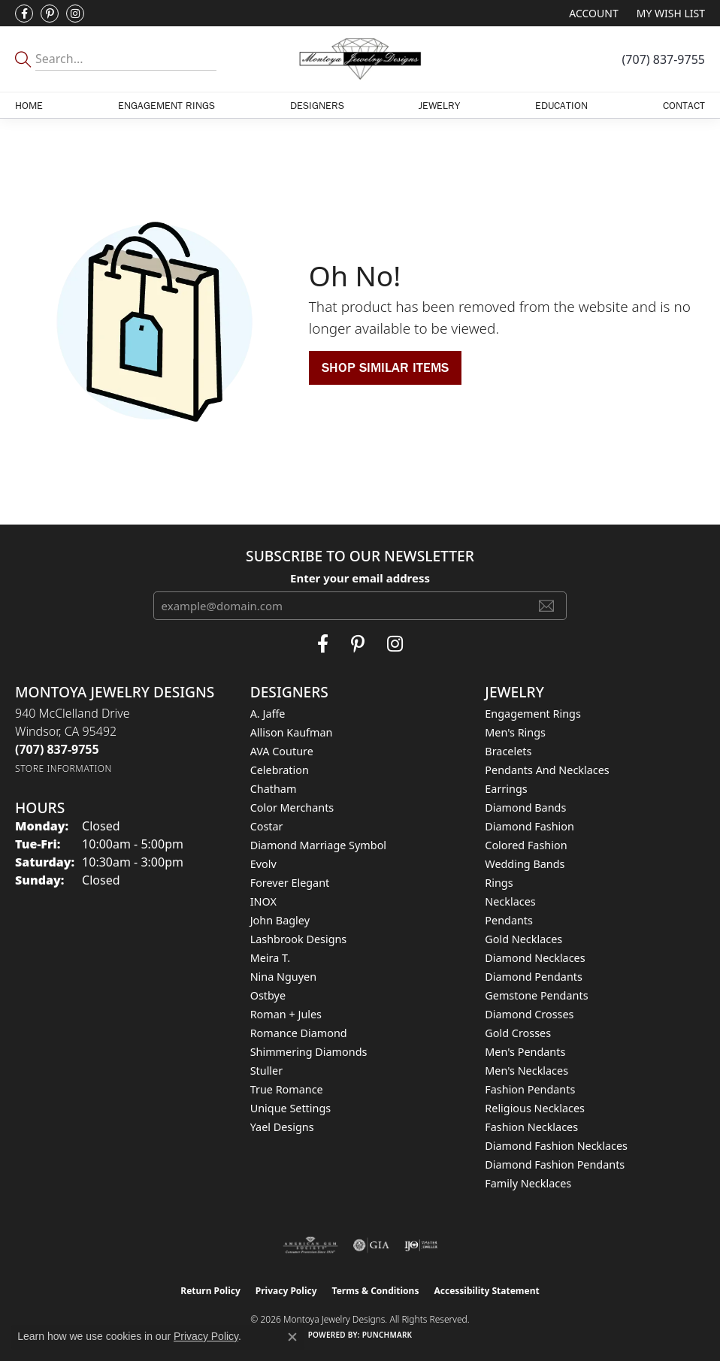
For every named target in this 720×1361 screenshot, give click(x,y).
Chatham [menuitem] (273, 789)
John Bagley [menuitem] (280, 920)
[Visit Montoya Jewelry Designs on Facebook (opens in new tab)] (24, 14)
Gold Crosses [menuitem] (518, 1033)
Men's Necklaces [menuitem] (526, 1070)
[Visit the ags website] (310, 1245)
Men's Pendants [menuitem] (525, 1052)
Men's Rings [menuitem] (515, 732)
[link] (663, 59)
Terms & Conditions (375, 1290)
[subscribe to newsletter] (546, 605)
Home (29, 105)
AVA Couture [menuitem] (281, 751)
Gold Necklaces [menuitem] (523, 939)
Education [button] (561, 105)
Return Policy (210, 1290)
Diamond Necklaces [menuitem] (535, 958)
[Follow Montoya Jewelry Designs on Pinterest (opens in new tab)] (50, 14)
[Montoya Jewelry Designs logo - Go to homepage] (359, 59)
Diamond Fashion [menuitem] (529, 826)
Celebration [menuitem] (279, 770)
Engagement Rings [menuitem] (533, 713)
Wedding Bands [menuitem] (524, 864)
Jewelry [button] (439, 105)
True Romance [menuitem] (286, 1089)
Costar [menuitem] (266, 826)
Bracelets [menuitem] (508, 751)
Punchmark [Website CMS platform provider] (387, 1334)
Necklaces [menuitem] (510, 901)
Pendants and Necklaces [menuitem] (547, 770)
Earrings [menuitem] (506, 789)
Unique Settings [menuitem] (290, 1108)
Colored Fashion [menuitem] (526, 845)
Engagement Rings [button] (166, 105)
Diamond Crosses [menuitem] (529, 1014)
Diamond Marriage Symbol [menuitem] (318, 845)
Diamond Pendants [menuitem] (533, 976)
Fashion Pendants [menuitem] (530, 1089)
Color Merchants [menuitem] (292, 807)
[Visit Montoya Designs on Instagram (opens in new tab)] (75, 14)
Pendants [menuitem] (509, 920)
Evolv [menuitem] (263, 864)
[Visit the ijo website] (421, 1245)
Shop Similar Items (385, 367)
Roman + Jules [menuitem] (286, 1014)
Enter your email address (360, 577)
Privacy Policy (286, 1290)
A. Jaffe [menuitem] (268, 713)
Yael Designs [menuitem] (282, 1127)
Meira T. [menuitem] (270, 958)
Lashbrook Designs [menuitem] (298, 939)
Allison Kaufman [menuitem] (291, 732)
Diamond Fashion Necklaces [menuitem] (556, 1146)
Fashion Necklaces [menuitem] (531, 1127)
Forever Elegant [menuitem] (290, 883)
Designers (317, 105)
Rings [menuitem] (499, 883)
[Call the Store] (57, 749)
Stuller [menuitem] (266, 1070)
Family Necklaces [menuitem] (528, 1183)
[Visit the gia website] (371, 1245)
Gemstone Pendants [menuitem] (536, 995)
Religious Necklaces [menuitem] (535, 1108)
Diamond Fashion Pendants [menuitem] (555, 1164)
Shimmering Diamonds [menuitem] (309, 1052)
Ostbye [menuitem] (268, 995)
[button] (592, 13)
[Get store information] (63, 768)
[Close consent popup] (292, 1336)
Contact (684, 105)
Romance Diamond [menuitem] (298, 1033)
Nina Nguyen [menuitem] (283, 976)
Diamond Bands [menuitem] (525, 807)
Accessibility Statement (486, 1290)
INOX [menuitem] (263, 901)
